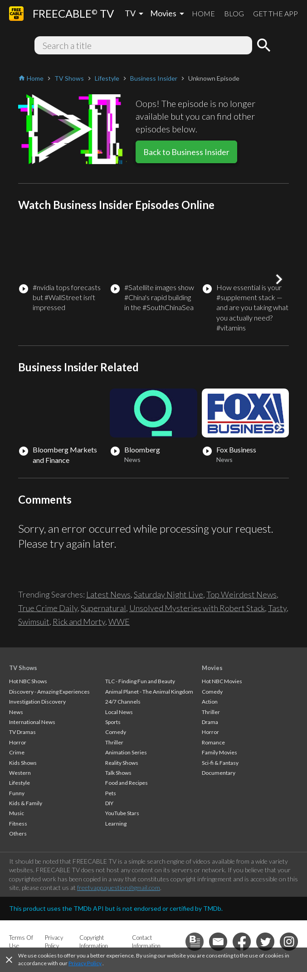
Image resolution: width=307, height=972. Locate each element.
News (16, 712)
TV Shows (23, 667)
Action (210, 701)
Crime (16, 752)
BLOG (234, 13)
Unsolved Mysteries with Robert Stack (197, 608)
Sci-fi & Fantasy (220, 762)
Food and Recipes (126, 782)
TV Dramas (22, 732)
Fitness (18, 823)
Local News (119, 712)
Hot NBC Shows (28, 681)
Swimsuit (33, 622)
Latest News (108, 594)
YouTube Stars (122, 813)
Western (20, 772)
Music (16, 813)
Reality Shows (121, 762)
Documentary (218, 772)
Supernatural (103, 608)
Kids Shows (23, 762)
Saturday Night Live (168, 594)
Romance (213, 742)
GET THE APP (275, 13)
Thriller (114, 742)
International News (32, 722)
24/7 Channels (123, 701)
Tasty (277, 608)
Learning (116, 823)
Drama (210, 722)
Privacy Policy (85, 963)
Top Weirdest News (241, 594)
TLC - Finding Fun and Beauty (140, 681)
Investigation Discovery (37, 701)
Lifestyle (19, 782)
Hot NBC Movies (222, 681)
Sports (113, 722)
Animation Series (126, 752)
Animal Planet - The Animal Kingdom (149, 691)
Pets (110, 793)
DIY (109, 803)
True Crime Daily (48, 608)
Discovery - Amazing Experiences (49, 691)
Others (18, 833)
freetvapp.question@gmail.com (118, 887)
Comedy (115, 732)
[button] (279, 279)
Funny (16, 793)
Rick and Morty (79, 622)
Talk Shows (118, 772)
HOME (203, 13)
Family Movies (219, 752)
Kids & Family (25, 803)
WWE (119, 622)
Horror (17, 742)
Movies (212, 667)
